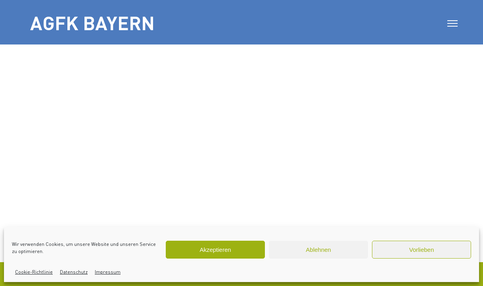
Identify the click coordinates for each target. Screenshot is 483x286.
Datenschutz (74, 272)
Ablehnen (318, 249)
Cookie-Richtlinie (34, 272)
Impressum (108, 272)
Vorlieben (421, 249)
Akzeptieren (215, 249)
